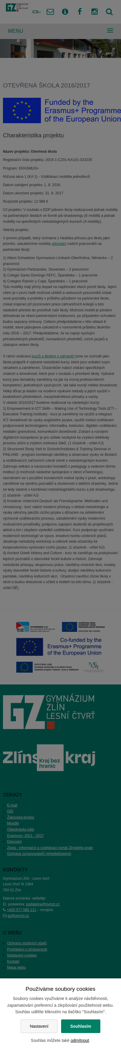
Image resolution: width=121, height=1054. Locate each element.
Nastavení (39, 1026)
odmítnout (80, 1040)
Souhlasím (80, 1026)
